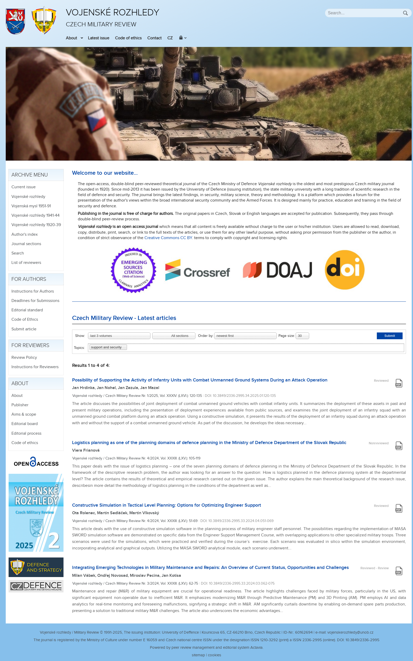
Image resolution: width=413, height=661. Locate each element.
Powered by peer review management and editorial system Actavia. (206, 647)
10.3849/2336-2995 (362, 640)
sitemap (198, 655)
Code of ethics (128, 38)
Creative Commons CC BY (168, 237)
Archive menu (29, 175)
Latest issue (98, 38)
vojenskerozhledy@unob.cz (350, 632)
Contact (154, 38)
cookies (214, 655)
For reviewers (30, 345)
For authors (28, 279)
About (71, 38)
